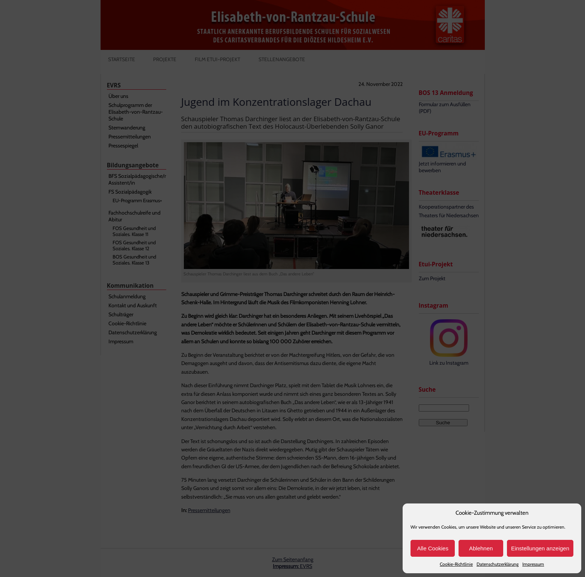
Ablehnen (481, 548)
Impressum (533, 564)
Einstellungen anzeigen (540, 548)
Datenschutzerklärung (498, 564)
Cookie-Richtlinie (456, 564)
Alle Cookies (432, 548)
